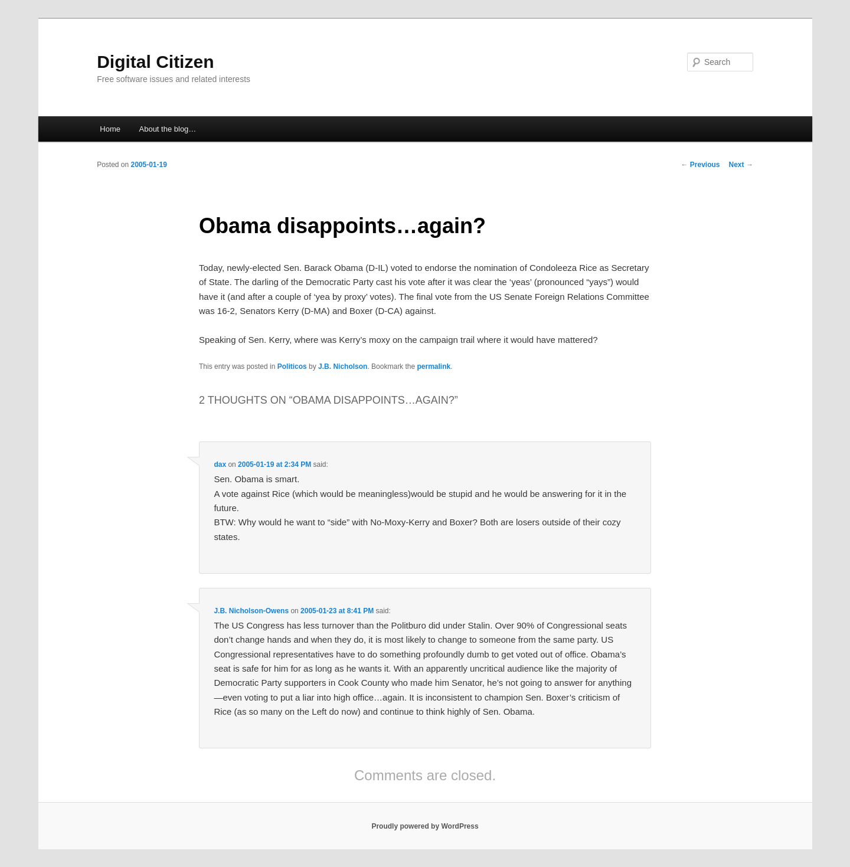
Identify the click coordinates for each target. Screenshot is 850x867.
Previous (700, 165)
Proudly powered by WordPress (424, 826)
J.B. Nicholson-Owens (251, 611)
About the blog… (168, 129)
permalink (433, 366)
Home (110, 129)
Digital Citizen (155, 61)
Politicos (292, 366)
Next (741, 165)
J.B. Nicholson (342, 366)
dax (220, 464)
